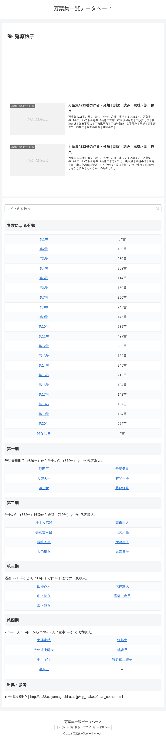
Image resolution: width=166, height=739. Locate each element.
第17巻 (44, 394)
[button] (157, 209)
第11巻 (44, 336)
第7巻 (43, 297)
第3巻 (43, 259)
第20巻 (44, 424)
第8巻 (43, 307)
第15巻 (44, 375)
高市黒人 (122, 523)
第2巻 (43, 249)
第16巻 (44, 385)
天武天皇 (122, 532)
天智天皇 (44, 478)
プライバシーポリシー (97, 727)
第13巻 (44, 356)
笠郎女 (122, 640)
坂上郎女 (44, 606)
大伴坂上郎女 (44, 650)
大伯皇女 (44, 552)
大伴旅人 (122, 586)
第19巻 (44, 414)
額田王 (44, 469)
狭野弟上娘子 (122, 659)
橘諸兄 (122, 650)
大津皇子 (122, 542)
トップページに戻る (68, 727)
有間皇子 (122, 478)
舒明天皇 (122, 469)
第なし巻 (44, 433)
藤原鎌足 (122, 488)
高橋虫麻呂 (122, 596)
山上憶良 (44, 596)
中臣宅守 (44, 659)
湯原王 (44, 669)
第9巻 (43, 317)
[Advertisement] (83, 69)
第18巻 (44, 404)
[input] (83, 208)
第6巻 (43, 288)
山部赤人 (44, 586)
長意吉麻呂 (43, 532)
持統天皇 (44, 542)
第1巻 (43, 239)
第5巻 (43, 278)
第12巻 (44, 346)
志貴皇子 (122, 552)
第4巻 (43, 268)
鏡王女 (44, 488)
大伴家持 (44, 640)
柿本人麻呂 (43, 523)
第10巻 (44, 327)
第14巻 (44, 365)
